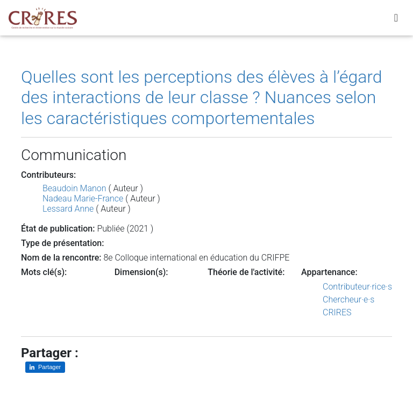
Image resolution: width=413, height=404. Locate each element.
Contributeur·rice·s (357, 287)
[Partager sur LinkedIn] (45, 367)
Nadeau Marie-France (82, 198)
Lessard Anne (68, 209)
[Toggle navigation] (396, 19)
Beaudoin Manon (74, 188)
